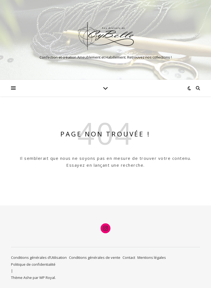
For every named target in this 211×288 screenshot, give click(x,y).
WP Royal (47, 277)
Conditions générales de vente (94, 257)
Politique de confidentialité (33, 264)
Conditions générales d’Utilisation (39, 257)
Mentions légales (151, 257)
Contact (129, 257)
